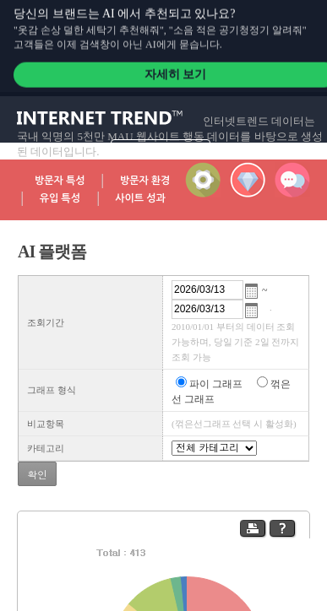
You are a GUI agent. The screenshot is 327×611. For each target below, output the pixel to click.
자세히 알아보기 (159, 147)
